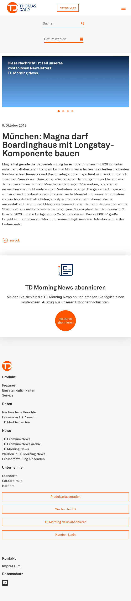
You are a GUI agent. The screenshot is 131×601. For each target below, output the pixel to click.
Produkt (9, 377)
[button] (123, 8)
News (6, 430)
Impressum (11, 566)
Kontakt (9, 558)
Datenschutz (12, 573)
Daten (7, 403)
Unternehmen (13, 467)
